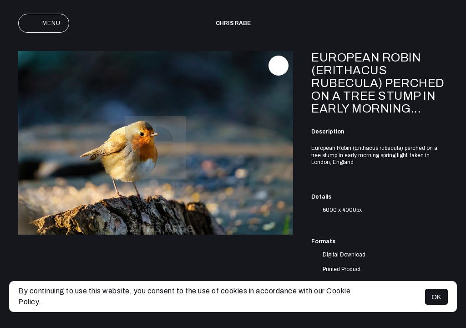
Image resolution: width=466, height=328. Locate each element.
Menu (44, 23)
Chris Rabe (233, 23)
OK (436, 297)
